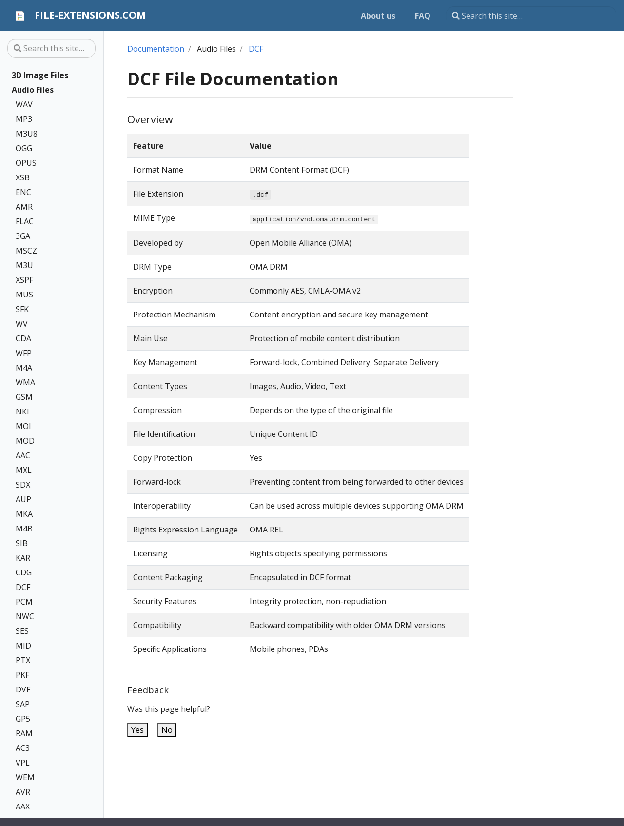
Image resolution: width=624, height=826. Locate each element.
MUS (24, 294)
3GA (23, 236)
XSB (23, 177)
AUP (23, 499)
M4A (24, 367)
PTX (23, 660)
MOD (25, 440)
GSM (24, 397)
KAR (23, 557)
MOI (23, 426)
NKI (22, 411)
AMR (24, 206)
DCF (23, 587)
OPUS (26, 162)
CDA (23, 338)
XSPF (24, 280)
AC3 (23, 748)
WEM (25, 777)
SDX (23, 484)
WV (22, 323)
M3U (24, 265)
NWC (25, 616)
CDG (24, 572)
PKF (22, 674)
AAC (23, 455)
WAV (24, 104)
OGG (24, 148)
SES (22, 631)
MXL (24, 470)
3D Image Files (40, 75)
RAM (24, 733)
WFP (24, 353)
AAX (23, 806)
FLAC (25, 221)
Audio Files (33, 89)
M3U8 (27, 133)
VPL (23, 762)
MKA (24, 514)
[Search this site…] (531, 15)
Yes (137, 730)
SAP (23, 704)
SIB (22, 543)
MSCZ (26, 250)
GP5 (23, 718)
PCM (24, 601)
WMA (25, 382)
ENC (23, 192)
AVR (23, 792)
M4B (24, 528)
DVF (23, 689)
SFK (22, 309)
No (167, 730)
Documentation (155, 48)
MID (23, 645)
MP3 (24, 119)
